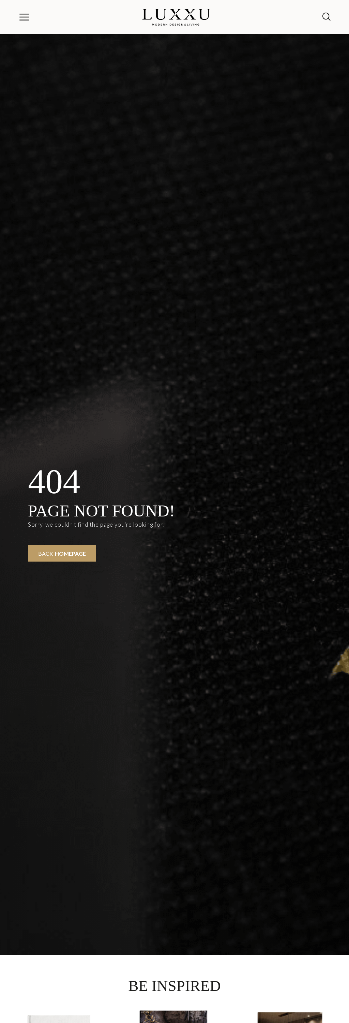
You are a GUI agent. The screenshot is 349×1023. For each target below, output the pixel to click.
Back (62, 553)
